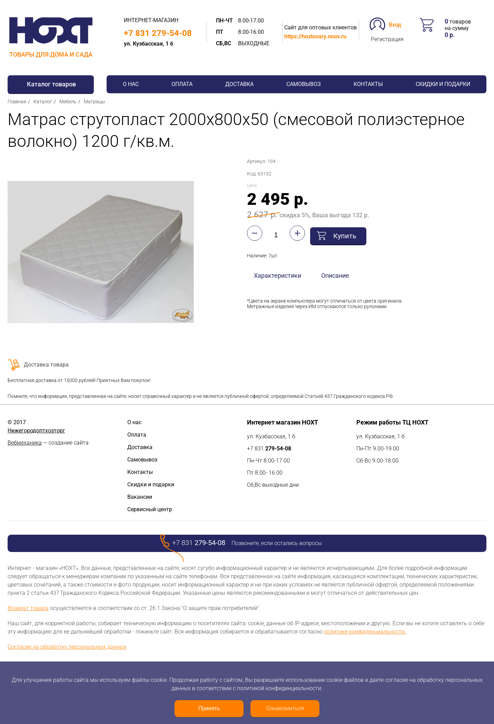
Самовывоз (303, 84)
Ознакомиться (285, 708)
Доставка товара (46, 364)
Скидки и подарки (443, 84)
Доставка (239, 84)
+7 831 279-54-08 (158, 33)
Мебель (68, 101)
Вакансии (139, 497)
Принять (209, 708)
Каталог (42, 101)
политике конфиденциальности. (365, 631)
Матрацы (94, 101)
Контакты (368, 84)
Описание (335, 273)
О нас (131, 84)
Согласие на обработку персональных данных (67, 647)
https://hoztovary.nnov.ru (315, 36)
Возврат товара (28, 608)
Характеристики (277, 273)
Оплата (181, 84)
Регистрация (387, 39)
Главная (17, 101)
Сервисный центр (149, 509)
